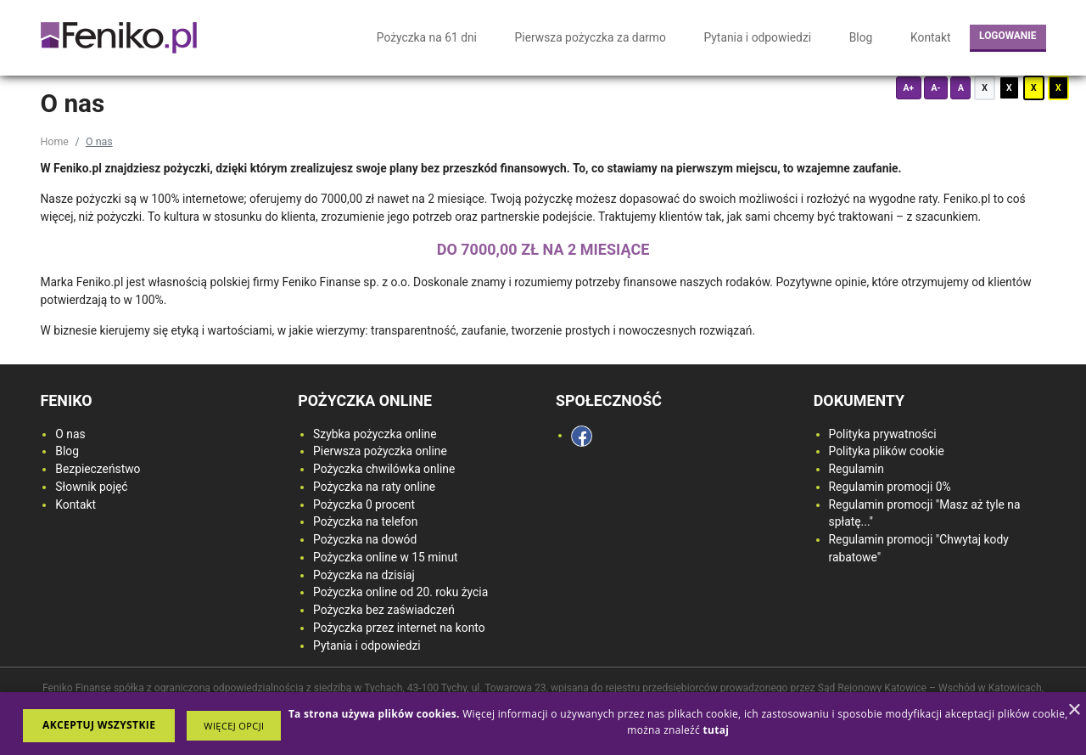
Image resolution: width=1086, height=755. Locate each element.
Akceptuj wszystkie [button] (98, 725)
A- (935, 87)
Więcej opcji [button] (234, 725)
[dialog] (543, 723)
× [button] (1073, 710)
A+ (908, 87)
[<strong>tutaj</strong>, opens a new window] (716, 730)
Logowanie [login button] (1007, 36)
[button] (234, 726)
